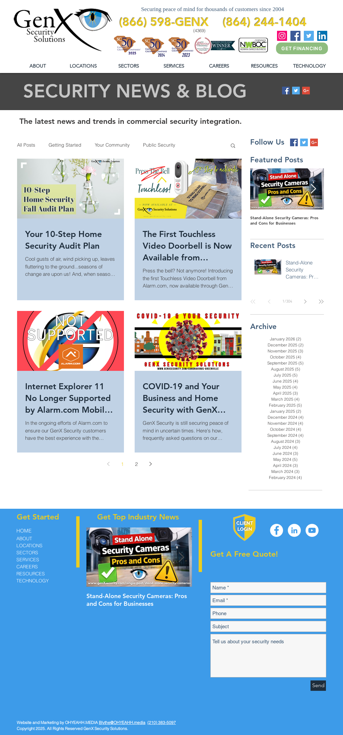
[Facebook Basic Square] (286, 90)
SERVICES (27, 560)
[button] (264, 66)
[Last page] (321, 302)
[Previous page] (108, 464)
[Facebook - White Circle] (276, 530)
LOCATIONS (29, 546)
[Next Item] (313, 189)
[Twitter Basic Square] (296, 90)
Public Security (159, 145)
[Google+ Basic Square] (306, 90)
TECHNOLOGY (32, 581)
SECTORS (27, 553)
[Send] (318, 685)
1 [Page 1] (122, 464)
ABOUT (24, 539)
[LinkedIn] (322, 36)
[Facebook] (295, 36)
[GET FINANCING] (302, 48)
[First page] (253, 302)
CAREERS (27, 567)
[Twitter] (309, 36)
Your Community (112, 145)
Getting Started (65, 145)
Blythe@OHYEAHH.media (122, 722)
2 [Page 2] (136, 464)
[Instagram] (282, 36)
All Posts (26, 145)
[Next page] (150, 464)
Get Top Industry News (138, 516)
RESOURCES (30, 574)
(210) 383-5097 (161, 722)
